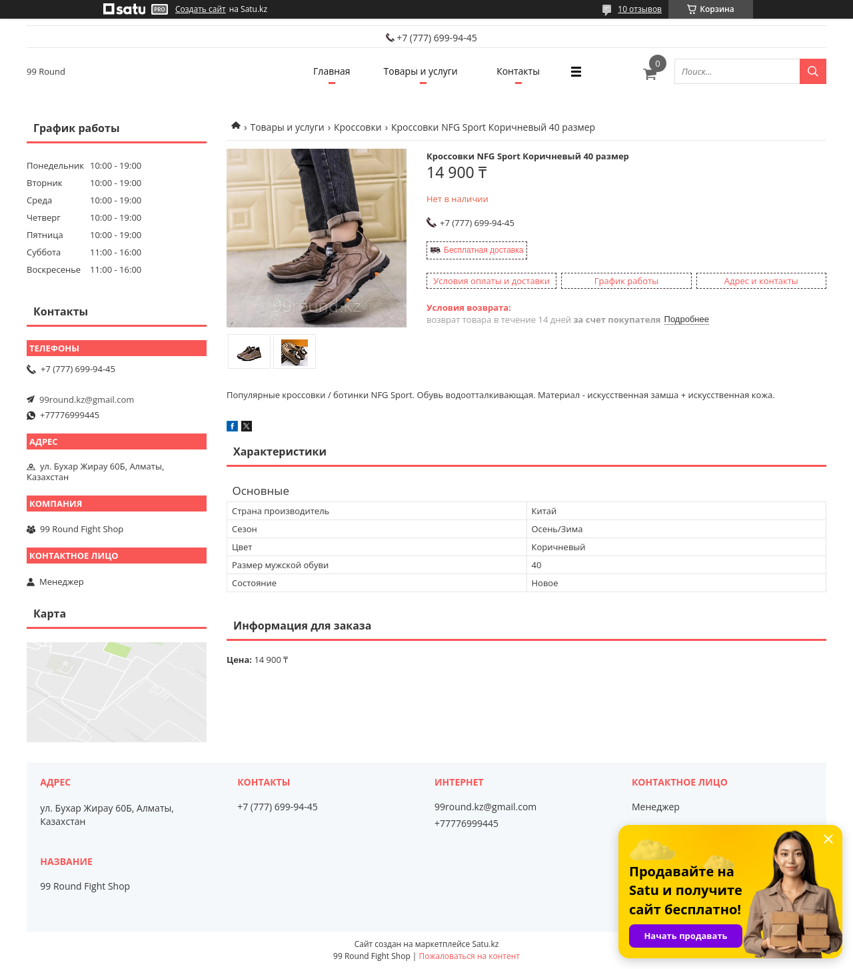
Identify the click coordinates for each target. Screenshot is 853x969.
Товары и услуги (421, 71)
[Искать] (813, 71)
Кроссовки (358, 127)
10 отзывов (640, 9)
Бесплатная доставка (483, 250)
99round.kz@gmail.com (86, 399)
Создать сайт (200, 9)
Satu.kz (485, 944)
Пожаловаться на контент (469, 956)
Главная (332, 71)
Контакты (518, 71)
